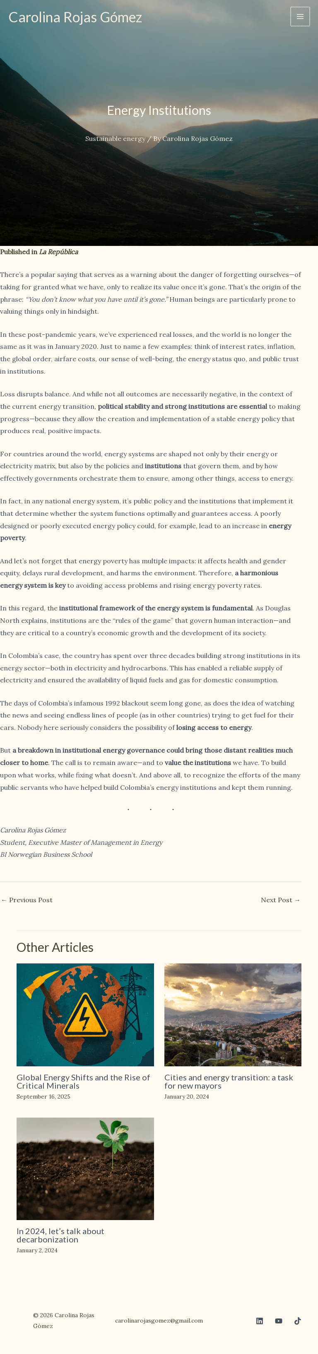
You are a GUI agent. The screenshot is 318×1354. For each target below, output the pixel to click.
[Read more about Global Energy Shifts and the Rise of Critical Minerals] (85, 1014)
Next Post (281, 900)
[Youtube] (278, 1321)
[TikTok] (297, 1321)
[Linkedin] (259, 1321)
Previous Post (27, 900)
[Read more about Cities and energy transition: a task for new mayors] (233, 1014)
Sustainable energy (115, 138)
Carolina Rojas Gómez (77, 16)
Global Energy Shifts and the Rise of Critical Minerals (83, 1081)
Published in (39, 252)
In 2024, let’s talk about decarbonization (60, 1235)
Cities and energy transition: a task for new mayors (228, 1081)
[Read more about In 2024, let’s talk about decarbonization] (85, 1168)
